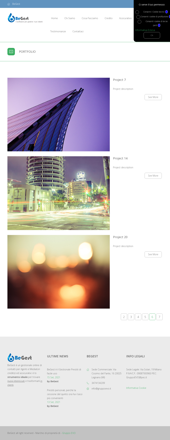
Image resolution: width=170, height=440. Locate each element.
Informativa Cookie (136, 387)
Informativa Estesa (145, 30)
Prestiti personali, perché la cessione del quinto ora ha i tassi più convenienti (64, 394)
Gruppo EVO (69, 433)
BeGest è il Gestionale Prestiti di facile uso (64, 371)
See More (153, 97)
